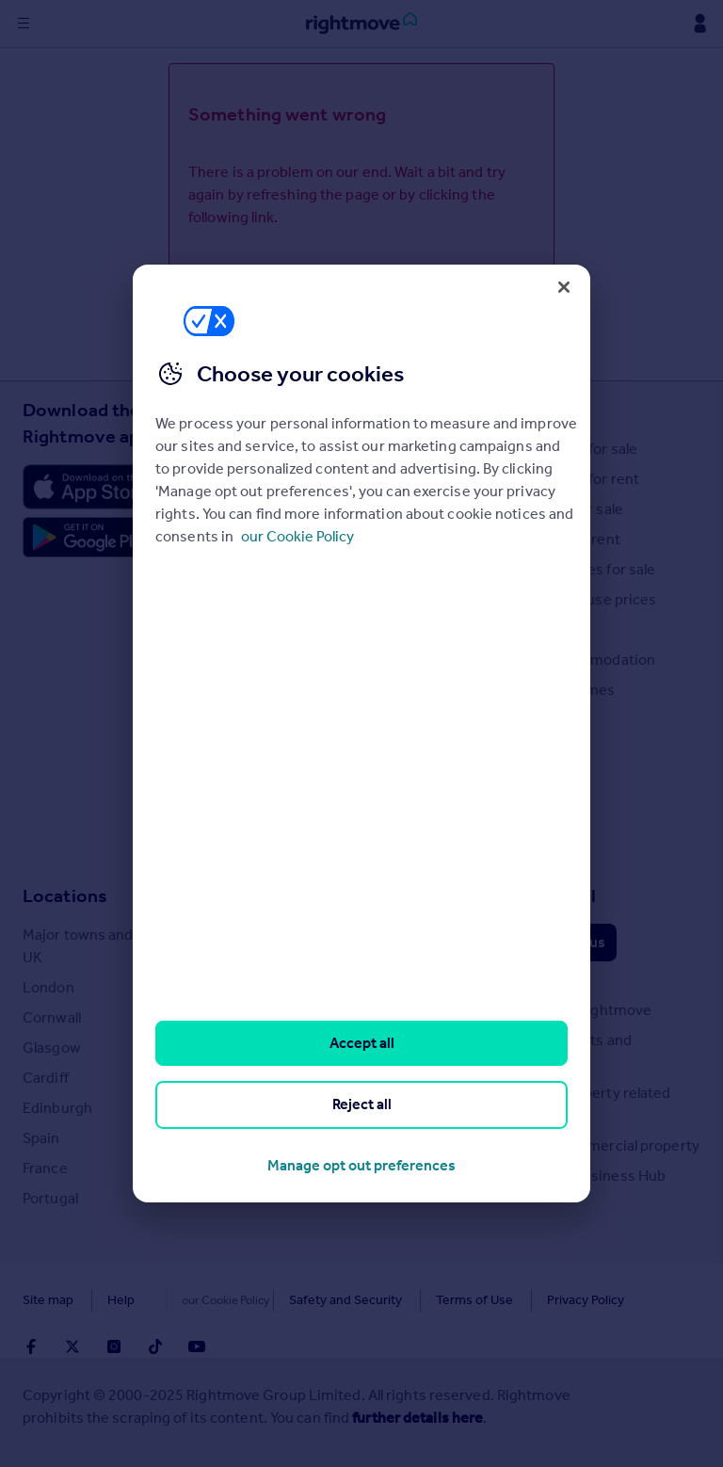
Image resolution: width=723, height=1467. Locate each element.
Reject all (362, 1104)
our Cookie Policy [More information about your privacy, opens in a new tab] (297, 536)
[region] (361, 733)
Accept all (361, 1043)
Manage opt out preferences (361, 1165)
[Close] (564, 287)
